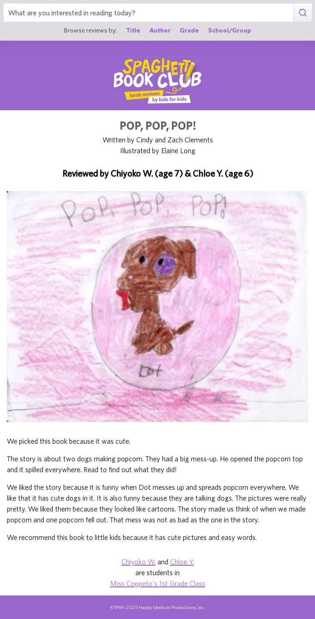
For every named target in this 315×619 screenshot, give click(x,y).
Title (133, 30)
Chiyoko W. (138, 562)
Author (160, 30)
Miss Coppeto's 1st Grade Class (157, 583)
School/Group (229, 30)
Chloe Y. (182, 562)
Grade (189, 30)
